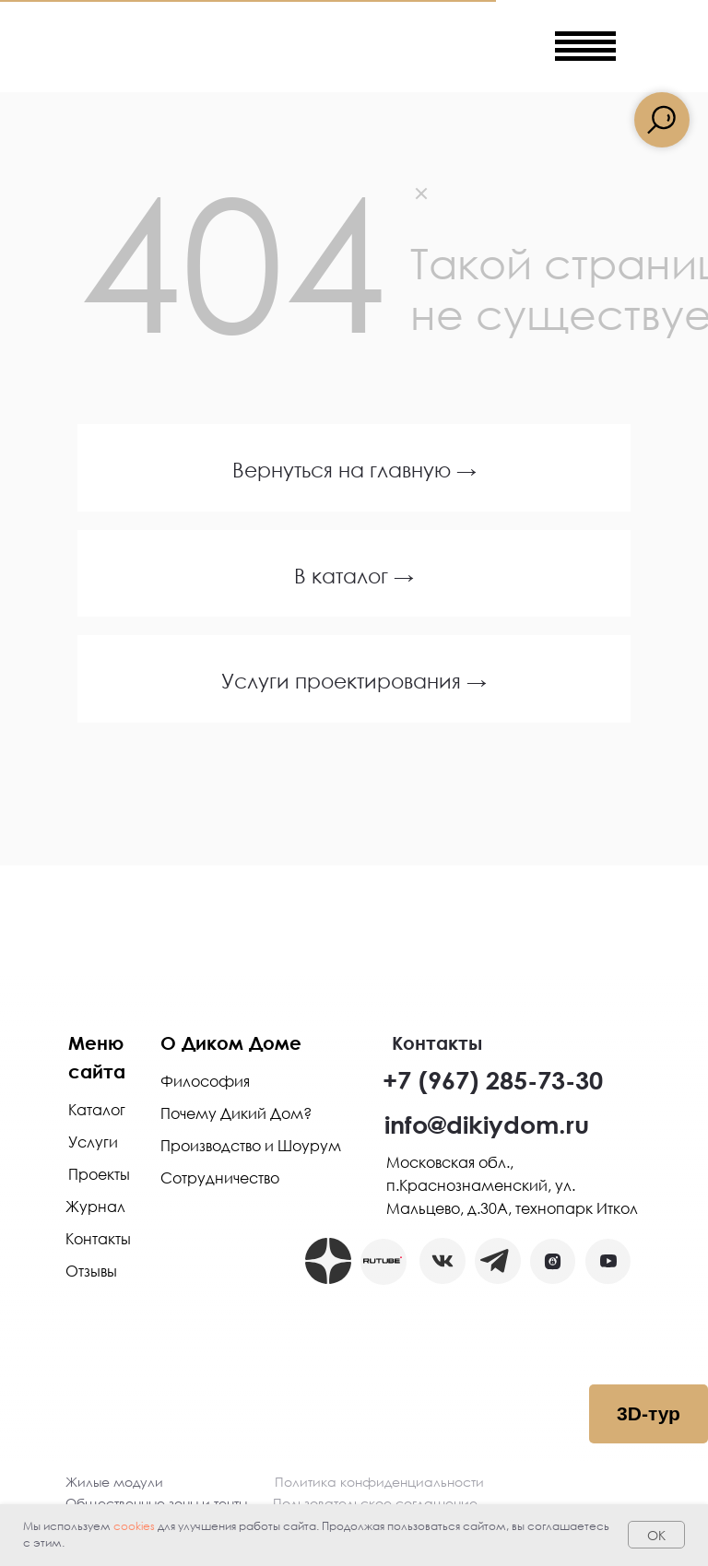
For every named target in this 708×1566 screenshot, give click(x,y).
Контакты (98, 1239)
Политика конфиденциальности (379, 1481)
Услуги (93, 1142)
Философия (205, 1081)
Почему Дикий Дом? (236, 1113)
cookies (134, 1526)
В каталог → (354, 575)
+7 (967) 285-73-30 (493, 1080)
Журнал (95, 1206)
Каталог (96, 1110)
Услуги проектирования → (354, 680)
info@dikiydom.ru (486, 1124)
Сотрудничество (219, 1178)
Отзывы (91, 1271)
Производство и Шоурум (250, 1145)
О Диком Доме (230, 1042)
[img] (477, 46)
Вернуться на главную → (354, 469)
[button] (552, 1261)
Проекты (99, 1174)
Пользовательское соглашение (375, 1503)
